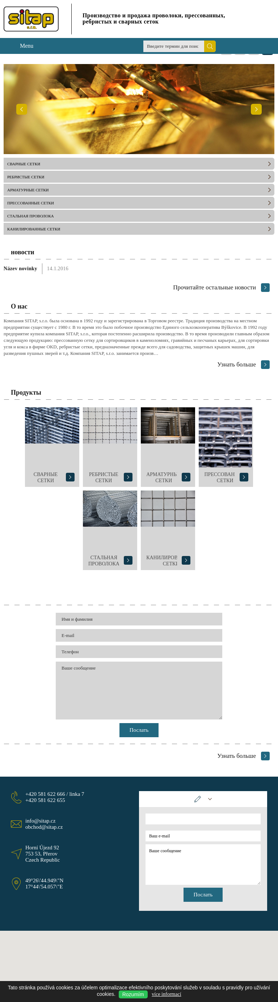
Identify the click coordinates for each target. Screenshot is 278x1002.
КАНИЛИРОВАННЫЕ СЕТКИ (33, 229)
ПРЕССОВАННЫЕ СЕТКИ (30, 203)
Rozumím (133, 994)
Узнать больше (236, 364)
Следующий (256, 109)
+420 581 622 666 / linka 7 (54, 794)
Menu (26, 46)
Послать (139, 730)
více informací (166, 994)
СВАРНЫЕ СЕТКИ (23, 164)
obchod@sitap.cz (44, 827)
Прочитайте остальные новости (214, 287)
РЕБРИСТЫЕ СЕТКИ (25, 177)
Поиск (210, 46)
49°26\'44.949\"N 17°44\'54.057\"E (44, 884)
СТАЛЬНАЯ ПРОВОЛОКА (30, 216)
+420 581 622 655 (45, 800)
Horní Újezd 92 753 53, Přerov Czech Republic (42, 854)
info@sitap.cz (40, 821)
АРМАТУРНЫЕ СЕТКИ (28, 190)
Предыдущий (22, 109)
